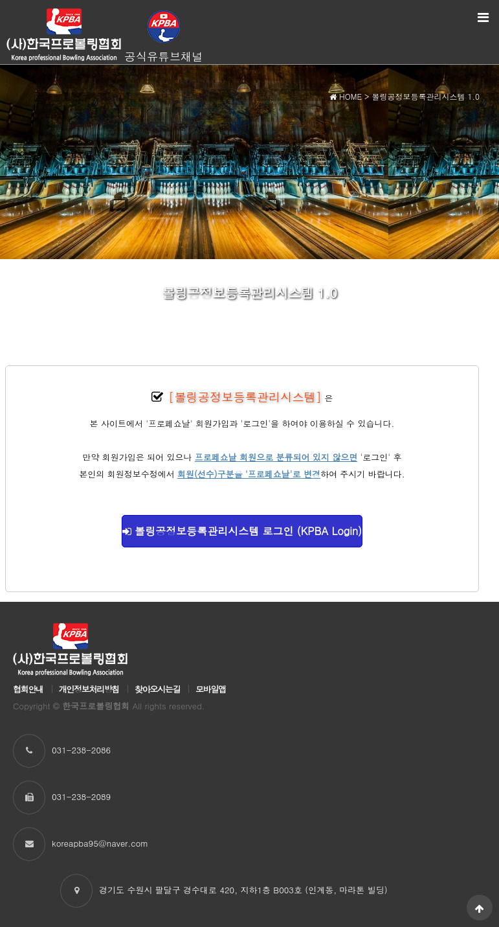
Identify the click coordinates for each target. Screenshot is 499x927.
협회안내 (28, 689)
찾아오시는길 (157, 689)
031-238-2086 (81, 750)
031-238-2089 (81, 796)
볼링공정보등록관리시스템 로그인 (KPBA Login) (242, 530)
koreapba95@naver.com (100, 843)
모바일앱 (210, 689)
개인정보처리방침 (89, 689)
